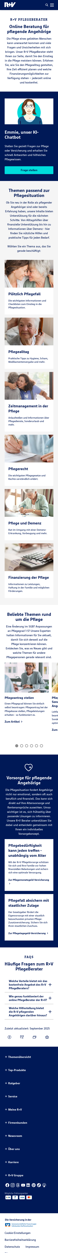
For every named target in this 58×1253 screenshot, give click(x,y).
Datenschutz (12, 1246)
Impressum (32, 1246)
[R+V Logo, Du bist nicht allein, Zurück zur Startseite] (10, 5)
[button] (47, 5)
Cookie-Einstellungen (17, 1233)
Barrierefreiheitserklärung (20, 1240)
